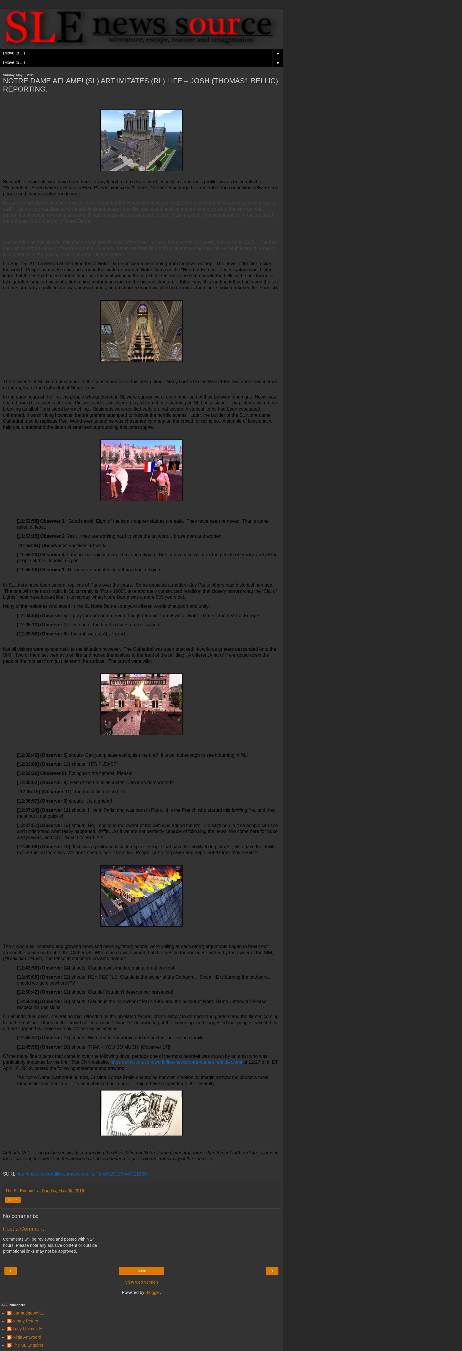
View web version (141, 1282)
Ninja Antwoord (27, 1337)
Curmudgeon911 (28, 1313)
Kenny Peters (25, 1321)
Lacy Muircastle (27, 1329)
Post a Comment (23, 1229)
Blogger (153, 1292)
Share (13, 1200)
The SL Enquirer (28, 1345)
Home (141, 1271)
